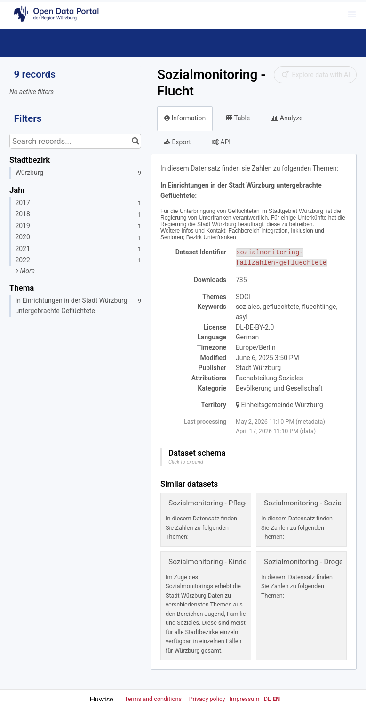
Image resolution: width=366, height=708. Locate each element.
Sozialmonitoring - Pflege (208, 503)
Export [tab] (177, 142)
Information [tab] (185, 118)
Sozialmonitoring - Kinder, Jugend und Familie (241, 562)
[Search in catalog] (135, 141)
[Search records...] (75, 141)
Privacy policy (208, 698)
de (267, 698)
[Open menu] (352, 14)
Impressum (244, 698)
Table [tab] (238, 118)
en (276, 698)
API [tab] (221, 142)
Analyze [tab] (286, 118)
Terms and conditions (154, 698)
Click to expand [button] (185, 462)
